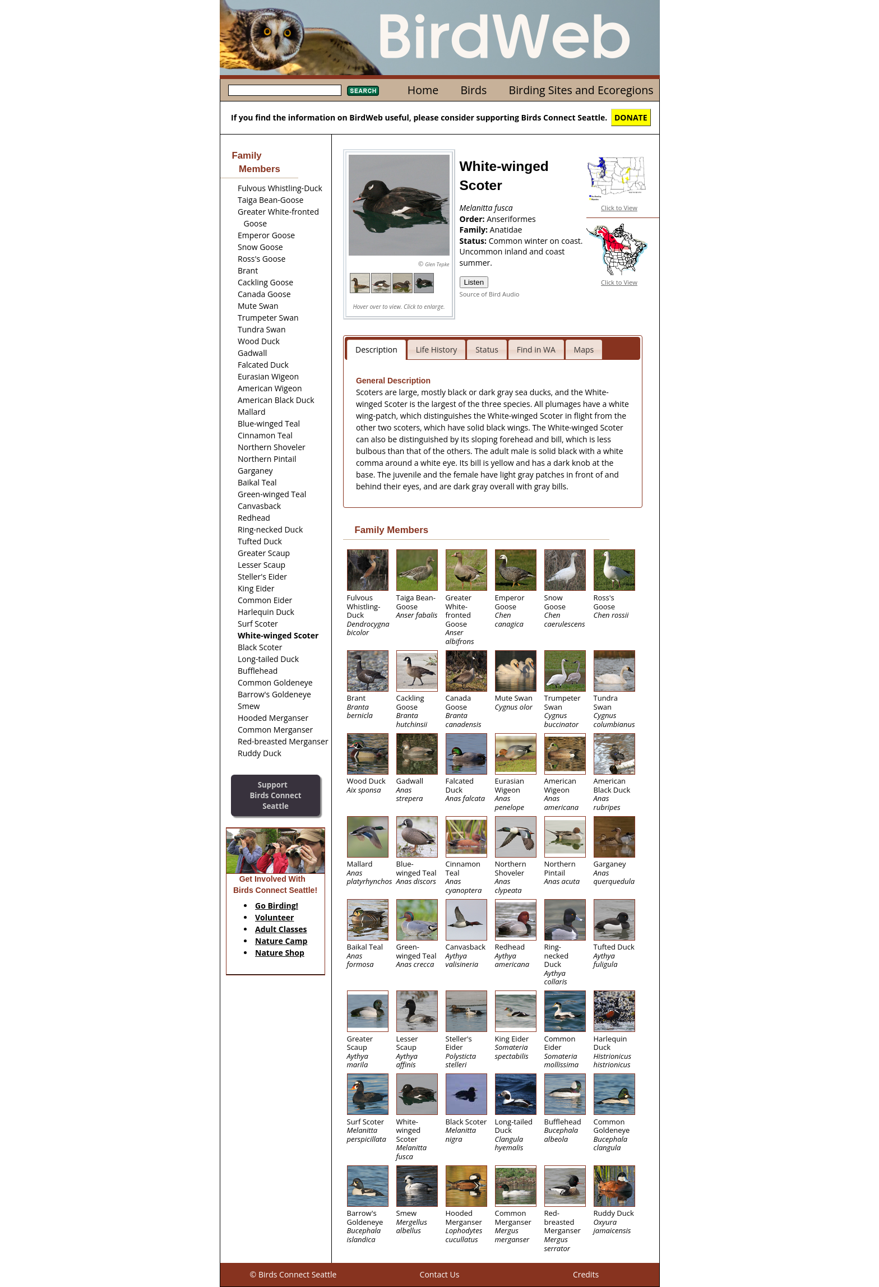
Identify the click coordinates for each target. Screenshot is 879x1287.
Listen (474, 282)
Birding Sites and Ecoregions (581, 90)
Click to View (619, 207)
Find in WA (536, 349)
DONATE (630, 117)
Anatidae (506, 229)
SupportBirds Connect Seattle (275, 795)
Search (363, 91)
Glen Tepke (437, 264)
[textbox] (284, 90)
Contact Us (440, 1274)
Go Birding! (276, 905)
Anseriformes (511, 219)
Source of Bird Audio (490, 294)
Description (376, 349)
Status (486, 349)
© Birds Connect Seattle (293, 1274)
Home (423, 90)
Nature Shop (279, 952)
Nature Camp (281, 941)
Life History (436, 349)
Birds (473, 90)
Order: (473, 219)
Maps (584, 349)
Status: (474, 240)
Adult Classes (281, 929)
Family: (475, 229)
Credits (586, 1274)
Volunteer (274, 917)
